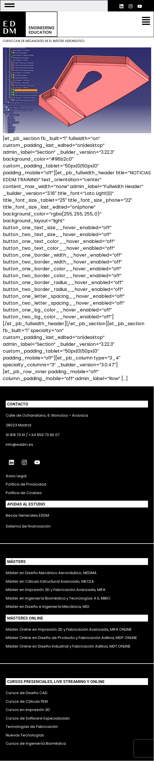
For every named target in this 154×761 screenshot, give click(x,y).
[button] (146, 21)
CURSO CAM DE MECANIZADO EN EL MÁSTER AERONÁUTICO (43, 41)
